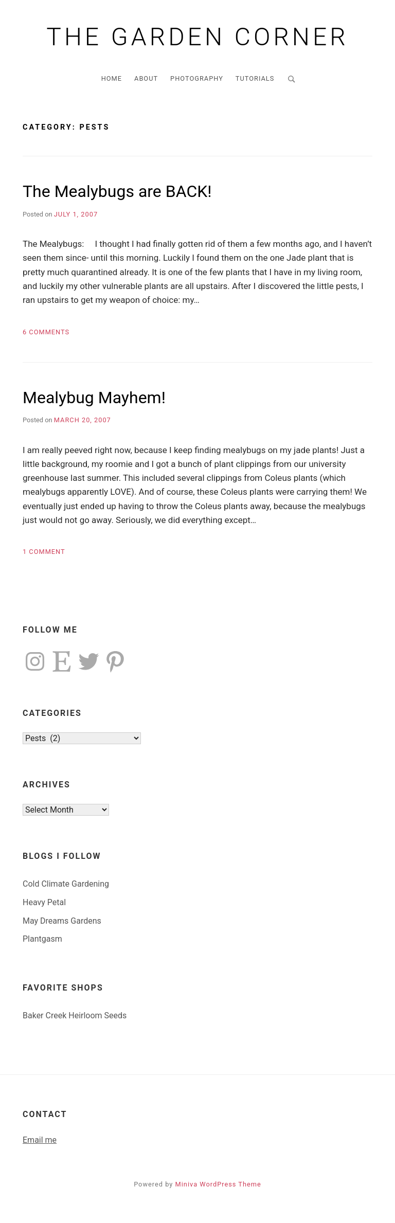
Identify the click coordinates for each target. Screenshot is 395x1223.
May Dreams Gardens (62, 921)
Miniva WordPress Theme (218, 1184)
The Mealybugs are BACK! (117, 191)
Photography (196, 78)
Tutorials (255, 78)
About (146, 78)
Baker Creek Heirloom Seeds (75, 1015)
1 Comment (44, 551)
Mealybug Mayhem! (94, 397)
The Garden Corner (197, 37)
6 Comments (46, 332)
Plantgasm (42, 939)
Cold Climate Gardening (66, 884)
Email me (40, 1140)
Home (111, 78)
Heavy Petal (44, 902)
